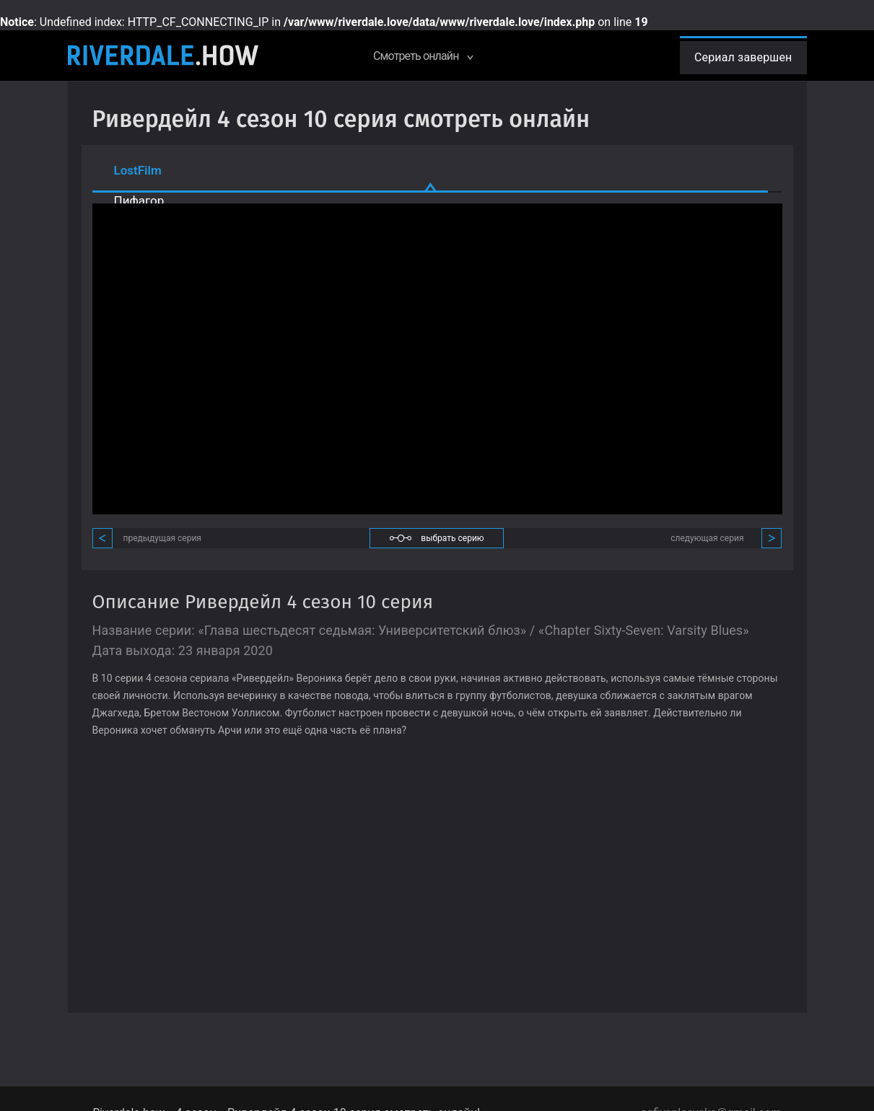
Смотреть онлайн (422, 56)
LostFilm (138, 170)
